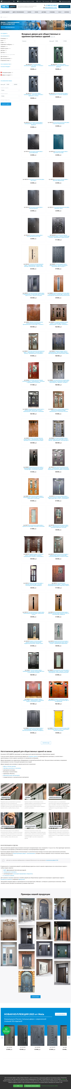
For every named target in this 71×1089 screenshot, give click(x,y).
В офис (3, 42)
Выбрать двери (6, 104)
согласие (63, 1079)
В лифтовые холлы (6, 60)
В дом (3, 40)
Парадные (4, 46)
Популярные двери (7, 72)
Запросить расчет (64, 6)
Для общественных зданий (8, 54)
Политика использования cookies (49, 1085)
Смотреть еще (46, 742)
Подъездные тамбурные (7, 44)
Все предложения (60, 1014)
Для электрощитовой (6, 58)
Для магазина (5, 56)
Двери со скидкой (6, 75)
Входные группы (6, 48)
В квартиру (4, 38)
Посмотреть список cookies (32, 1085)
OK (18, 1085)
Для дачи (4, 50)
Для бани (4, 52)
